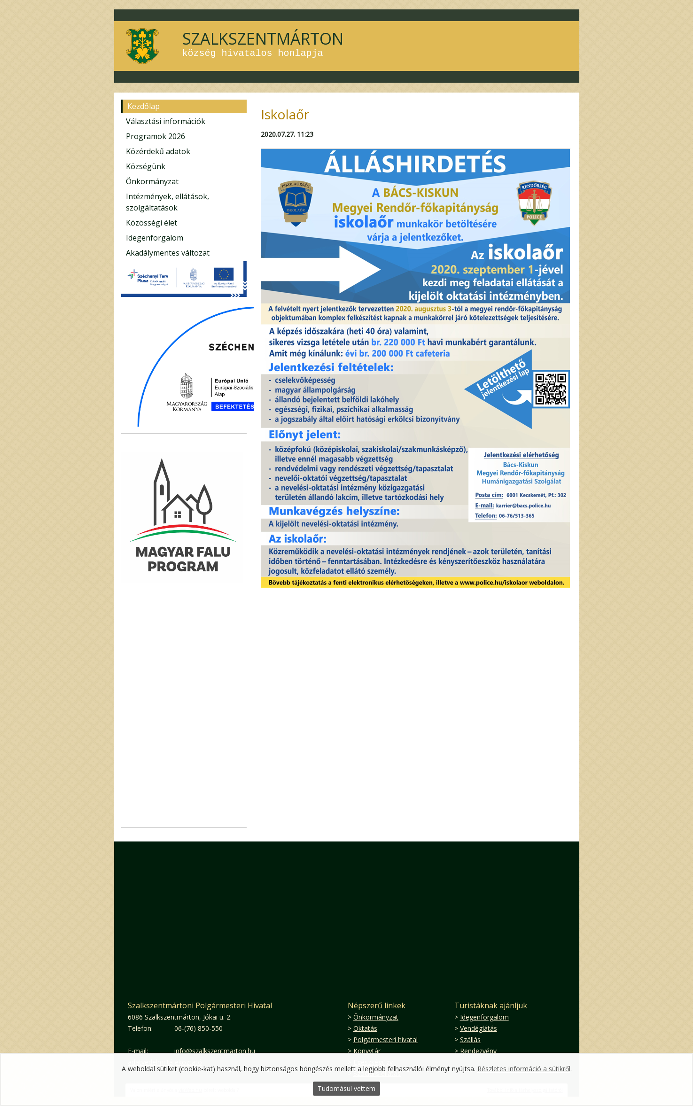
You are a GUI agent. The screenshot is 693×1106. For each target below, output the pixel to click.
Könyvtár (367, 1050)
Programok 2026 (155, 136)
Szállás (470, 1039)
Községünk (145, 166)
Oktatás (365, 1028)
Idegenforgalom (154, 238)
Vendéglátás (478, 1028)
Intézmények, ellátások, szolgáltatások (167, 202)
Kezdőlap (143, 106)
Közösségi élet (151, 223)
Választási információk (165, 121)
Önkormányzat (152, 181)
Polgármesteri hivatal (385, 1039)
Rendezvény (478, 1050)
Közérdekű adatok (158, 151)
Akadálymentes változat (168, 253)
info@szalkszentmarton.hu (214, 1050)
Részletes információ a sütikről (523, 1068)
